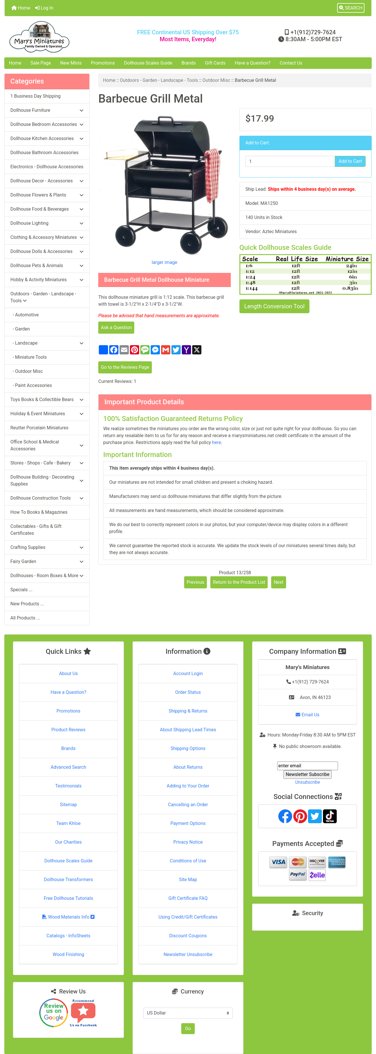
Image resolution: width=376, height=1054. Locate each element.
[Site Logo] (65, 37)
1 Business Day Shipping (35, 96)
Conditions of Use (188, 861)
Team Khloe (68, 823)
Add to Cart (350, 161)
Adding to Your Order (188, 786)
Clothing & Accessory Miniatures (47, 237)
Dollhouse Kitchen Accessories (47, 138)
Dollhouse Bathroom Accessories (44, 152)
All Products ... (25, 618)
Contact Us (291, 63)
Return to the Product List (239, 582)
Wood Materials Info (68, 917)
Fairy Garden (47, 561)
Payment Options (187, 823)
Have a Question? (253, 63)
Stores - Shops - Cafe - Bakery (47, 463)
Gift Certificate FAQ (188, 898)
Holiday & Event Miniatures (47, 413)
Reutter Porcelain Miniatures (39, 427)
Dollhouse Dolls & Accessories (47, 251)
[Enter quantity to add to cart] (290, 161)
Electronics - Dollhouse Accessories (46, 166)
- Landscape (47, 343)
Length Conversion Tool (274, 306)
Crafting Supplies (47, 547)
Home (21, 8)
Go (188, 1028)
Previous (196, 582)
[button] (351, 8)
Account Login (188, 673)
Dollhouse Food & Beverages (47, 209)
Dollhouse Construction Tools (47, 498)
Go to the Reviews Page (125, 367)
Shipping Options (188, 748)
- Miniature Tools (28, 357)
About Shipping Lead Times (188, 729)
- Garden (20, 329)
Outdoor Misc (216, 80)
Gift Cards (215, 63)
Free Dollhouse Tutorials (68, 898)
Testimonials (68, 786)
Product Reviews (68, 729)
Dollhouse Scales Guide (148, 63)
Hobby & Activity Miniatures (47, 279)
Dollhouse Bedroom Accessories (47, 124)
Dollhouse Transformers (68, 879)
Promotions (103, 63)
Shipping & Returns (188, 711)
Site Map (188, 879)
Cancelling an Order (188, 804)
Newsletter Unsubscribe (188, 954)
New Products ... (27, 604)
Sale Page (41, 63)
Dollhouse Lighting (47, 223)
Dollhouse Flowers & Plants (47, 195)
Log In (44, 8)
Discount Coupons (188, 935)
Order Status (188, 692)
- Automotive (24, 315)
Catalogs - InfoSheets (68, 935)
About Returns (188, 767)
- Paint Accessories (31, 385)
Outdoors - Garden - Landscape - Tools (159, 80)
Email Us (307, 714)
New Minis (71, 63)
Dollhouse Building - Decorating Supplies (47, 480)
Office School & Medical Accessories (47, 445)
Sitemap (68, 804)
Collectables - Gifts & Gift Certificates (35, 530)
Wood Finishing (68, 954)
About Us (68, 673)
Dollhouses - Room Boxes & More (47, 575)
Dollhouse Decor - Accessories (47, 181)
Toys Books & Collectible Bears (47, 399)
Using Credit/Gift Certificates (188, 917)
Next (278, 582)
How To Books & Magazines (38, 512)
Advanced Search (68, 767)
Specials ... (21, 589)
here (216, 442)
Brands (189, 63)
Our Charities (68, 842)
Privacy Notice (188, 842)
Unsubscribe (307, 782)
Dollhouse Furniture (47, 110)
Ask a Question (116, 327)
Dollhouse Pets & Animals (47, 265)
